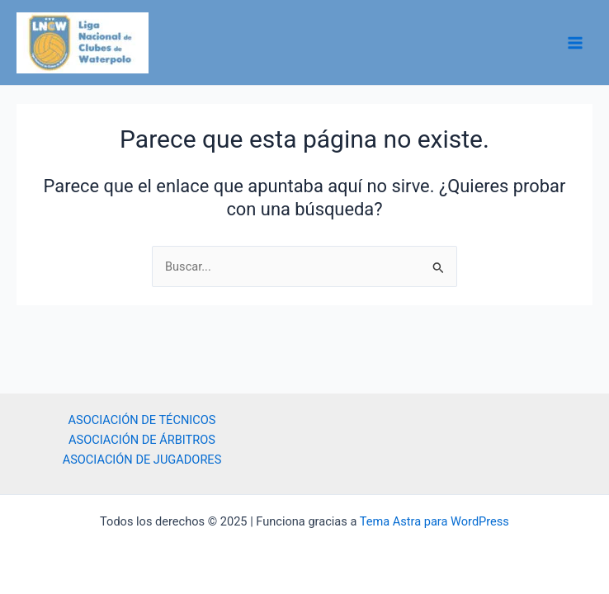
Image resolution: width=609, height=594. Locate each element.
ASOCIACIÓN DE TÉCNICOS (142, 419)
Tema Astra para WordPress (434, 521)
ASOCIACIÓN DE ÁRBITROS (141, 439)
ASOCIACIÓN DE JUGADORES (142, 459)
